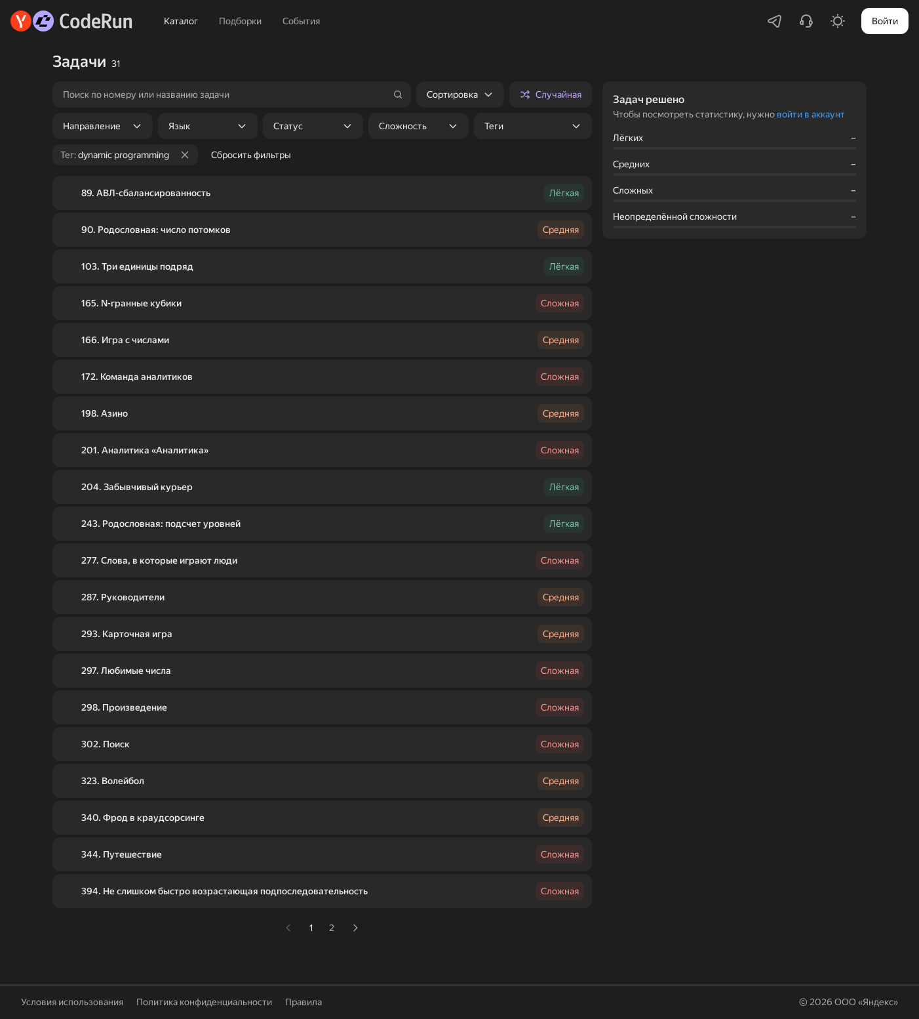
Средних (631, 164)
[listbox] (460, 94)
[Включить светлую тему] (838, 21)
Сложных (633, 190)
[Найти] (398, 94)
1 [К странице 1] (311, 928)
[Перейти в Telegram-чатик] (775, 21)
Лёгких (628, 138)
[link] (288, 928)
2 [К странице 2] (331, 928)
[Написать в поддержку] (806, 21)
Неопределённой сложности (675, 216)
